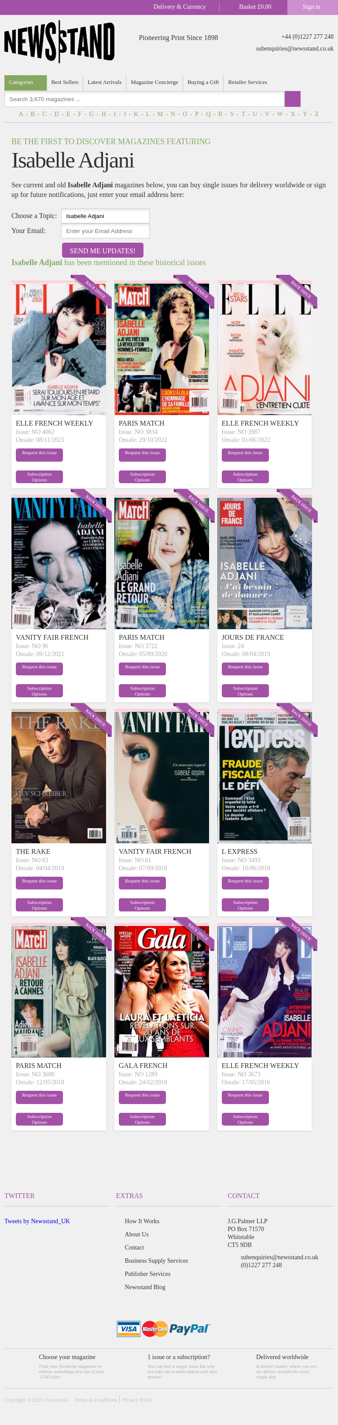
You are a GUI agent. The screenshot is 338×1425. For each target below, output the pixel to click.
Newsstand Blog (145, 1287)
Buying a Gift (203, 82)
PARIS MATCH (142, 423)
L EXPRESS (240, 851)
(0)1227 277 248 (261, 1265)
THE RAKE (33, 851)
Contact (134, 1247)
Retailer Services (247, 82)
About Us (137, 1234)
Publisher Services (148, 1274)
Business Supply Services (156, 1260)
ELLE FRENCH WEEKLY (54, 423)
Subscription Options (78, 476)
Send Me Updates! (103, 251)
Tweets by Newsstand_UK (37, 1221)
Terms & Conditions (95, 1400)
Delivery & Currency (180, 7)
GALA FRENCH (143, 1065)
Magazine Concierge (154, 82)
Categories (21, 82)
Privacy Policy (137, 1400)
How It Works (142, 1221)
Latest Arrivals (104, 82)
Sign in (311, 7)
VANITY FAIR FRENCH (52, 637)
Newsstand (56, 1400)
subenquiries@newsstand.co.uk (295, 48)
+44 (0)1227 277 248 (307, 36)
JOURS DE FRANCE (253, 637)
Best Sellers (65, 82)
